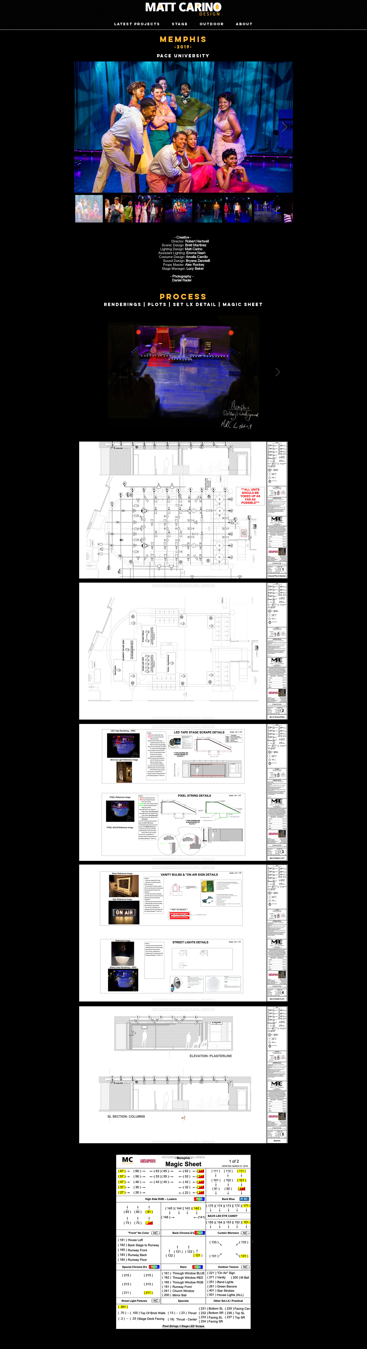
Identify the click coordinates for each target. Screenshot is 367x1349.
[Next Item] (284, 127)
